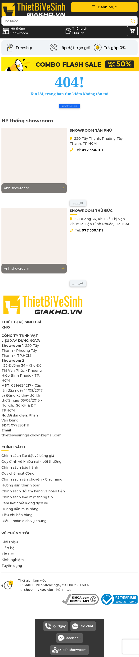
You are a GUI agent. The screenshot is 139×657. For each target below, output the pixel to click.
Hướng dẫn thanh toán (20, 485)
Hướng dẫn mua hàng (19, 509)
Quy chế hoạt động (17, 473)
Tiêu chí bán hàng (16, 515)
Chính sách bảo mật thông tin (27, 497)
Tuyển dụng (11, 566)
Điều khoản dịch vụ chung (23, 521)
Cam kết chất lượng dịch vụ (24, 503)
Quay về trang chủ (69, 106)
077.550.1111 (92, 150)
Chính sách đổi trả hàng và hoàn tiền (33, 491)
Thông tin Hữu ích (76, 31)
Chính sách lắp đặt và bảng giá (27, 455)
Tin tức (7, 554)
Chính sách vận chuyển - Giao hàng (31, 479)
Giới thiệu (9, 542)
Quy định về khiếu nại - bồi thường (31, 461)
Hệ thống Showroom (15, 31)
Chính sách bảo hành (19, 467)
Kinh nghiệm (12, 560)
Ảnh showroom (34, 188)
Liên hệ (7, 548)
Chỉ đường (77, 203)
